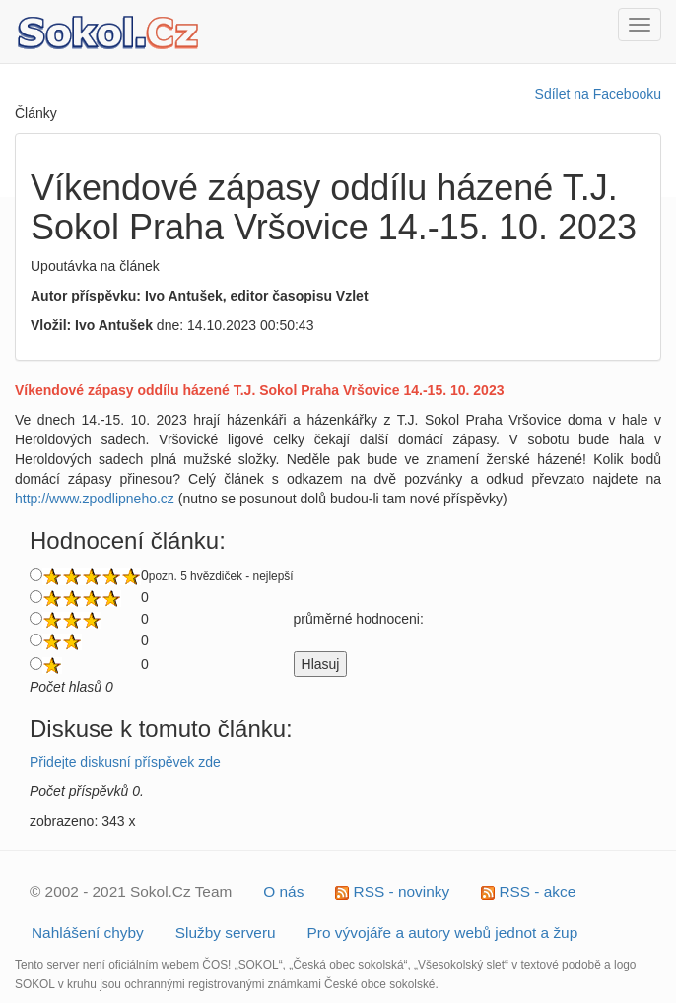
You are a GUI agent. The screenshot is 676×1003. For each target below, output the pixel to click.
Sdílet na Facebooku (598, 93)
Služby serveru (225, 932)
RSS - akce (528, 891)
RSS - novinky (392, 891)
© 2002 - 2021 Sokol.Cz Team (131, 891)
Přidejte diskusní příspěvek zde (125, 761)
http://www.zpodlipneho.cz (94, 498)
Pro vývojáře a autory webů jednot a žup (442, 932)
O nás (283, 891)
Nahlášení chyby (88, 932)
